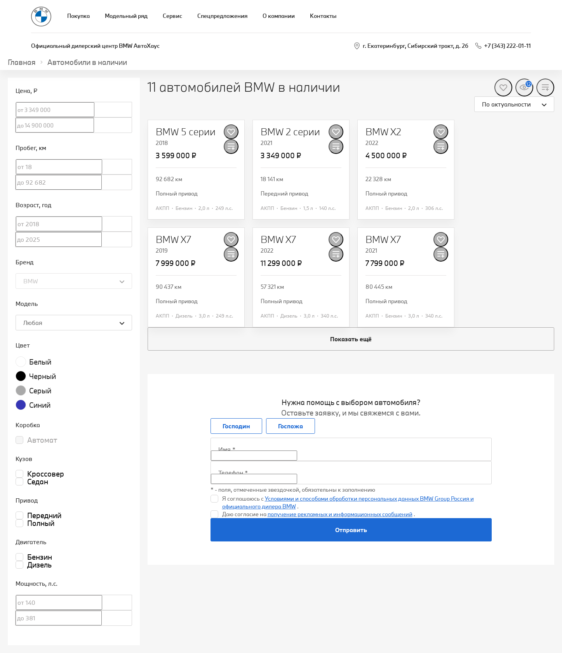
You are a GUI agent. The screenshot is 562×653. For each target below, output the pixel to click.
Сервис (172, 15)
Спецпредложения (222, 15)
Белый (40, 362)
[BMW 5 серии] (186, 132)
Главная (22, 62)
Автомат (42, 440)
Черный (42, 376)
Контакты (323, 15)
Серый (40, 390)
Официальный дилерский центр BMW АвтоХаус (95, 45)
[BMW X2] (383, 132)
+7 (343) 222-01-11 (507, 45)
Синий (39, 405)
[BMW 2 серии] (290, 132)
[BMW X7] (173, 239)
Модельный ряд (126, 15)
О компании (279, 15)
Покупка (78, 15)
